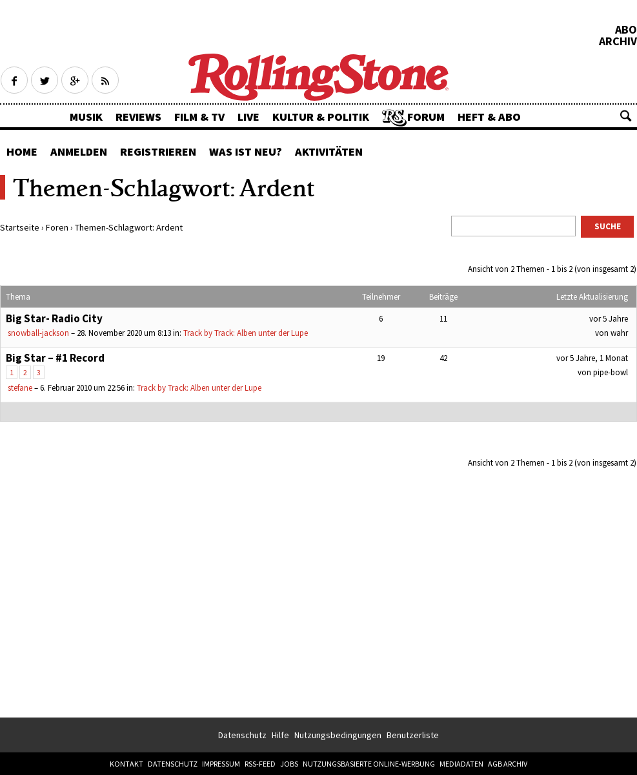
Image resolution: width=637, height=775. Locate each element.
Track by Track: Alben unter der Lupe (245, 332)
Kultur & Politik (320, 116)
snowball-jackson (38, 332)
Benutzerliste (413, 735)
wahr (619, 332)
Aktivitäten (329, 151)
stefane (20, 387)
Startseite (19, 227)
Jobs (289, 764)
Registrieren (158, 151)
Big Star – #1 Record (55, 358)
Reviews (138, 116)
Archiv (618, 41)
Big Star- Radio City (54, 318)
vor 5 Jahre (608, 318)
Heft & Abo (489, 116)
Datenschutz (242, 735)
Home (21, 151)
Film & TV (199, 116)
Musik (86, 116)
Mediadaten (461, 764)
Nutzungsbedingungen (337, 735)
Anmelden (78, 151)
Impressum (221, 764)
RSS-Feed (260, 764)
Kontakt (126, 764)
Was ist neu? (245, 151)
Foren (57, 227)
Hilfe (280, 735)
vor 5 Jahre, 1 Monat (592, 358)
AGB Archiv (507, 764)
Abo (626, 30)
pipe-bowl (610, 372)
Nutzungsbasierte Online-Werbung (369, 764)
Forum (426, 116)
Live (248, 116)
